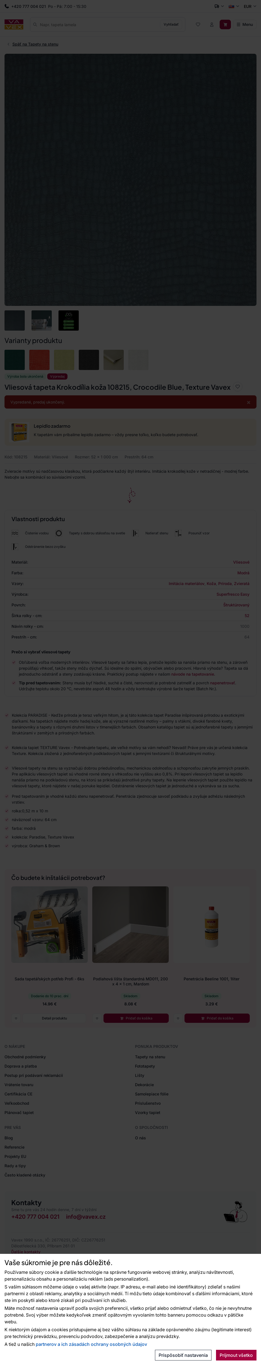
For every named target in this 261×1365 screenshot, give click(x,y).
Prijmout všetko (236, 1355)
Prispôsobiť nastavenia (183, 1355)
